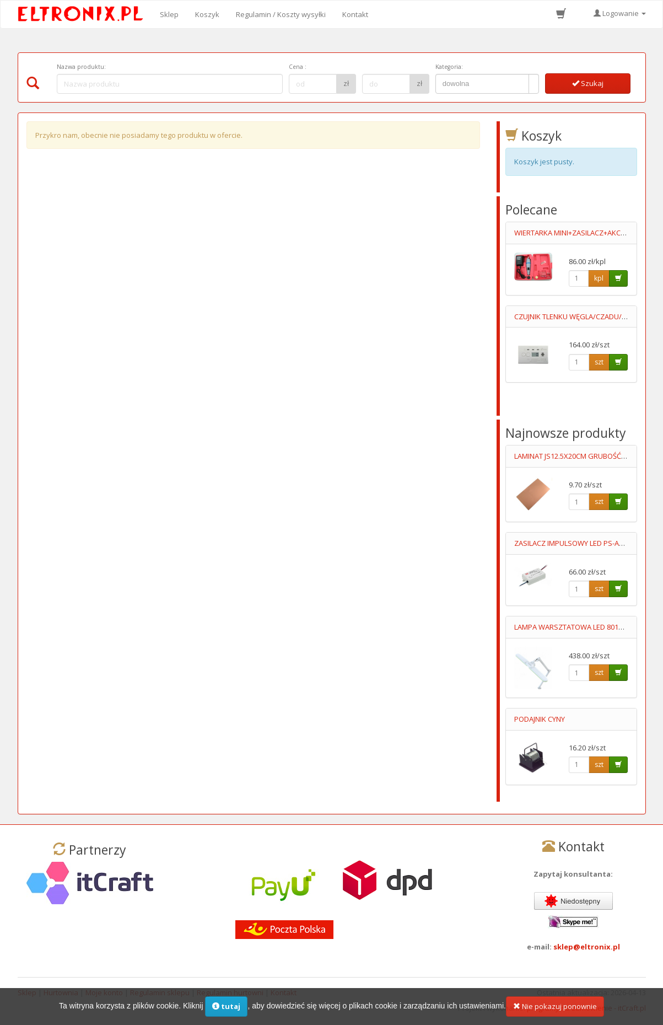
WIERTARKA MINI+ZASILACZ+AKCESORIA (579, 233)
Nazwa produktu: (81, 67)
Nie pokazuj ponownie (555, 1006)
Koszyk (207, 14)
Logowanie (620, 13)
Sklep (169, 14)
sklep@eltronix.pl (586, 947)
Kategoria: (449, 67)
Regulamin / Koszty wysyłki (281, 14)
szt (599, 362)
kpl (598, 278)
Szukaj (587, 83)
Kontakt (355, 14)
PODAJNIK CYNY (539, 719)
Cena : (297, 67)
